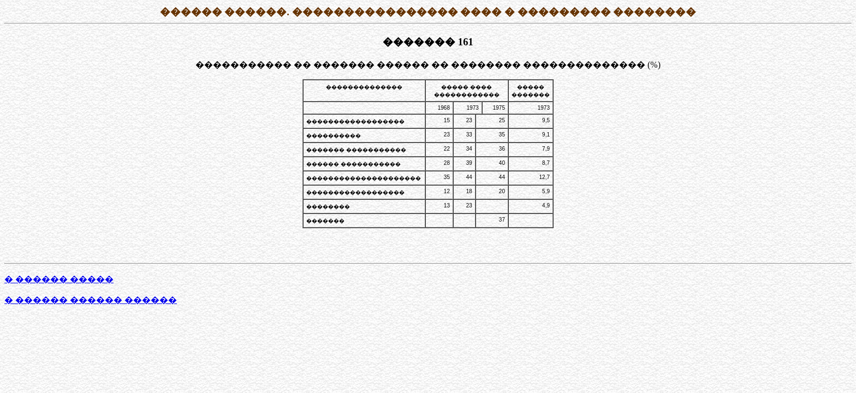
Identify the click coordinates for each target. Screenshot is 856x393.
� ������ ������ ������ (90, 300)
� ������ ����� (59, 279)
